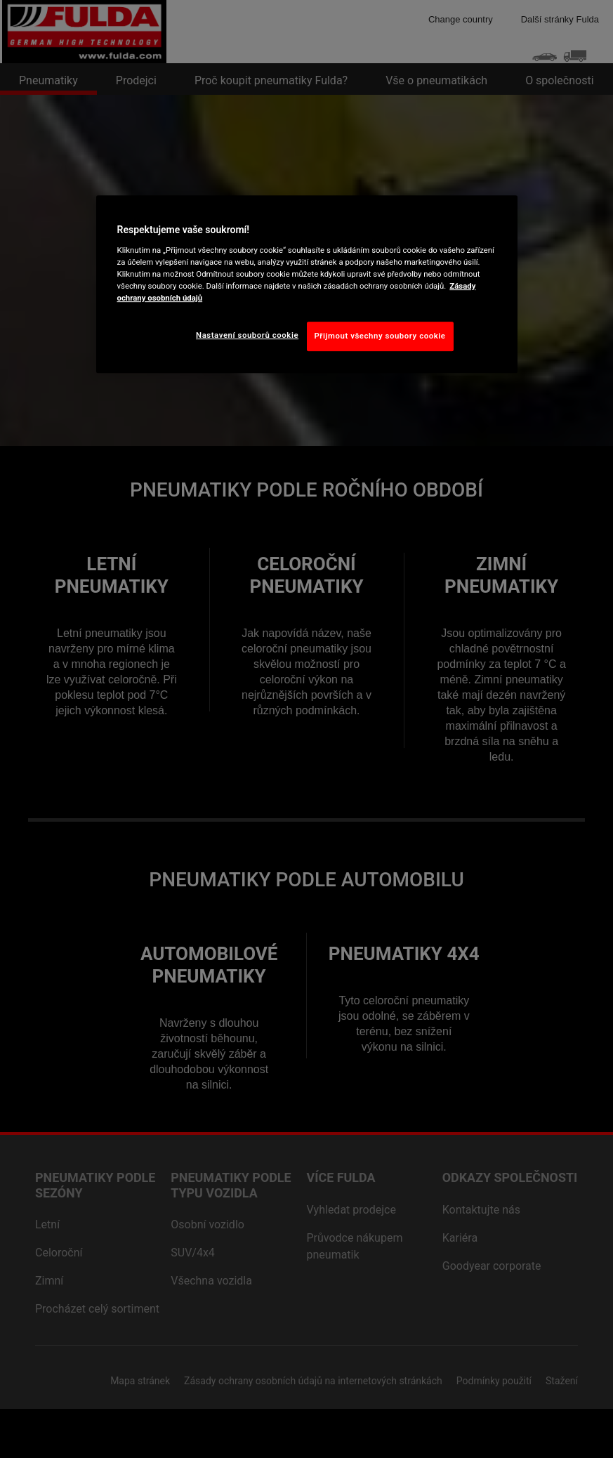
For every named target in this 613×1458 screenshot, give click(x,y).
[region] (307, 285)
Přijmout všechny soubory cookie (380, 336)
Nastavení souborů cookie (247, 335)
